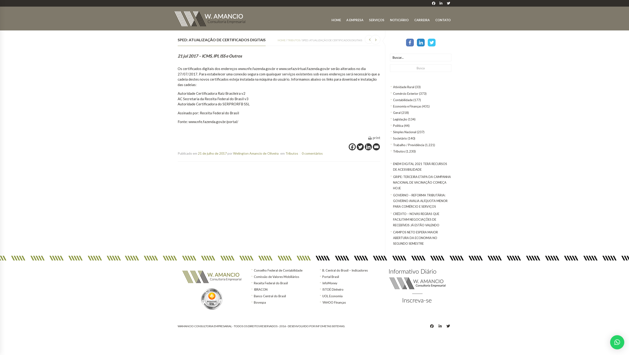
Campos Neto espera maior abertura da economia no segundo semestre (415, 237)
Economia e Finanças (407, 106)
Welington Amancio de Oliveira (256, 153)
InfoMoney (329, 283)
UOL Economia (332, 296)
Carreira (422, 20)
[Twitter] (360, 146)
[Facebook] (352, 146)
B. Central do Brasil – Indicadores (345, 270)
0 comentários (312, 153)
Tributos (399, 151)
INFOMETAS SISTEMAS (329, 326)
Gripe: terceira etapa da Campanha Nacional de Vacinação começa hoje (422, 182)
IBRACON (261, 289)
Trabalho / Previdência (408, 145)
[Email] (376, 146)
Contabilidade (403, 100)
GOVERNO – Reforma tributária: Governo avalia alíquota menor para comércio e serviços (420, 200)
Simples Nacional (404, 132)
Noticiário (399, 20)
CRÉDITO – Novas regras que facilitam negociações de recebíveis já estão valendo (416, 219)
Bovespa (260, 302)
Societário (400, 138)
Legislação (400, 119)
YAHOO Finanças (334, 302)
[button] (617, 342)
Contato (443, 20)
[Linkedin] (368, 146)
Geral (397, 113)
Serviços (376, 20)
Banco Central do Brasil (270, 296)
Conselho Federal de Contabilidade (278, 270)
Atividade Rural (403, 87)
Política (398, 126)
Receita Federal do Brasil (271, 283)
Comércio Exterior (405, 93)
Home (336, 20)
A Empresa (354, 20)
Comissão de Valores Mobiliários (276, 277)
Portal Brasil (330, 277)
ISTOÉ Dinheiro (333, 289)
